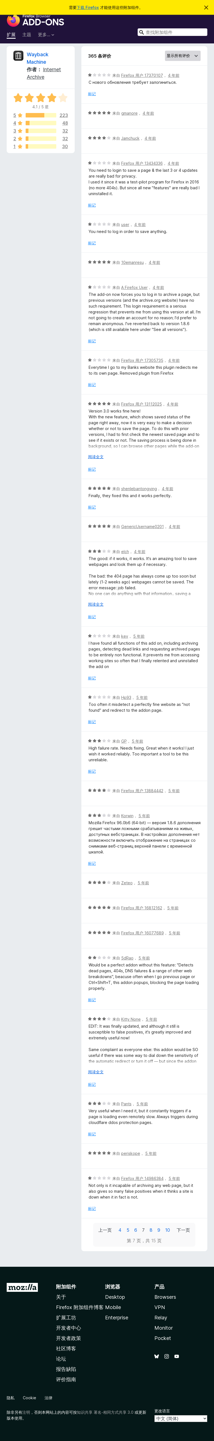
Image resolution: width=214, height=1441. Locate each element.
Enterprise (116, 1317)
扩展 (11, 34)
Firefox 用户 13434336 (142, 163)
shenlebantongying (139, 488)
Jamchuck (130, 138)
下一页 (183, 1230)
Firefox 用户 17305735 (142, 360)
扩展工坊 (66, 1317)
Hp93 (126, 697)
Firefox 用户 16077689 (142, 933)
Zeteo (127, 882)
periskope (130, 1153)
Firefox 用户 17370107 (142, 75)
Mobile (113, 1307)
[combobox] (172, 32)
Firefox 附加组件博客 (80, 1307)
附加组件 (66, 1287)
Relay (160, 1317)
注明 (26, 1412)
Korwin (127, 815)
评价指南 (66, 1379)
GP (124, 741)
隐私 (10, 1397)
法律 (48, 1397)
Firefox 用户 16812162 (141, 907)
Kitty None (131, 1019)
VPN (159, 1307)
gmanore (129, 113)
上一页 (105, 1230)
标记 (92, 93)
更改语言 (162, 1410)
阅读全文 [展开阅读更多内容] (96, 456)
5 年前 (139, 636)
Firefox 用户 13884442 (142, 790)
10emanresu (132, 262)
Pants (126, 1103)
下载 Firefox (88, 7)
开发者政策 (68, 1338)
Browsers (165, 1297)
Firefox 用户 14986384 (142, 1178)
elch (125, 551)
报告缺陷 (66, 1369)
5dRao (127, 958)
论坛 (61, 1359)
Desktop (115, 1297)
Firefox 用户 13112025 (141, 404)
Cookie (29, 1397)
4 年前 (173, 75)
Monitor (163, 1328)
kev (124, 636)
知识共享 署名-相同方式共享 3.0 (105, 1412)
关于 (61, 1297)
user (125, 224)
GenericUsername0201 (142, 526)
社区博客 (66, 1348)
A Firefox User (134, 287)
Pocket (162, 1338)
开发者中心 (68, 1328)
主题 (26, 34)
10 (167, 1230)
